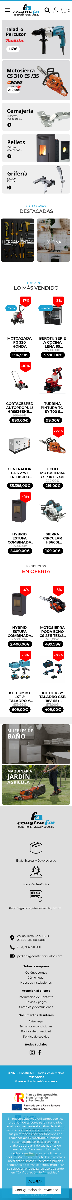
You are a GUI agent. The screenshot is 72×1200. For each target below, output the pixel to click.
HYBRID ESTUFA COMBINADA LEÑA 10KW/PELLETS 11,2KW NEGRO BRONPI (19, 538)
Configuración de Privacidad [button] (36, 1190)
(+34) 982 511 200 (29, 947)
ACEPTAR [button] (35, 1181)
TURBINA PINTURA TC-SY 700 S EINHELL (52, 408)
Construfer (26, 10)
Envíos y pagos (36, 1002)
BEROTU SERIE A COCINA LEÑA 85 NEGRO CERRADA (52, 342)
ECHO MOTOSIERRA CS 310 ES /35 (52, 473)
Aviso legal (36, 1021)
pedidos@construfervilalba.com (39, 956)
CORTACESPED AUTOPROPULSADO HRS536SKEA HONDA (19, 408)
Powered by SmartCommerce (36, 1081)
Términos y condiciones (36, 1026)
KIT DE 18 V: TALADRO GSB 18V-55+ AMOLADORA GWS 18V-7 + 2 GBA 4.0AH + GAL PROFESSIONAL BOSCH (52, 697)
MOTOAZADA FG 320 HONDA (19, 342)
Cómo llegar (36, 977)
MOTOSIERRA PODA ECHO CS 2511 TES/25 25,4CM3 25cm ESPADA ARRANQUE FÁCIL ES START (52, 632)
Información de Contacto (36, 997)
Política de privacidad (36, 1031)
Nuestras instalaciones (36, 982)
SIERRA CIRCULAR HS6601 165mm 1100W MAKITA (52, 538)
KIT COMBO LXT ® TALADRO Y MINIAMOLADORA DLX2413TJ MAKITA (19, 697)
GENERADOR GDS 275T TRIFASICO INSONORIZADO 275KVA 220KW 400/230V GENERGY (19, 473)
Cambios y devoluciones (36, 1007)
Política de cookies (36, 1036)
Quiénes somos (36, 972)
